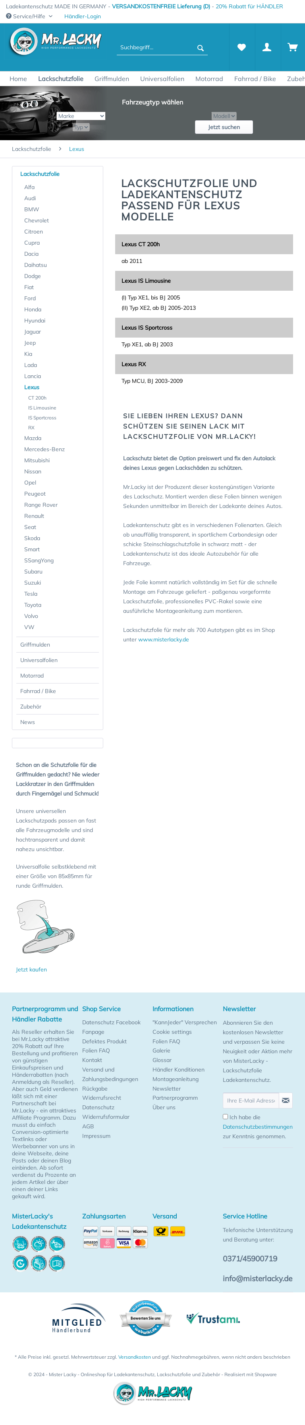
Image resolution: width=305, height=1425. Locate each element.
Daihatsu (35, 264)
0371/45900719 (250, 1258)
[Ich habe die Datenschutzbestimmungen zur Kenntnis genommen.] (225, 1116)
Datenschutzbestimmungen (258, 1126)
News (27, 722)
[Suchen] (200, 47)
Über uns (164, 1107)
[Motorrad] (209, 78)
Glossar (162, 1060)
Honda (32, 309)
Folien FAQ (96, 1050)
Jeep (30, 342)
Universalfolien (39, 660)
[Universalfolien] (162, 78)
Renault (34, 515)
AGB (88, 1126)
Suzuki (32, 582)
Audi (30, 198)
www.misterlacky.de (163, 639)
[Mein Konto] (267, 47)
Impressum (96, 1135)
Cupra (32, 242)
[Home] (18, 78)
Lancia (32, 376)
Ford (30, 298)
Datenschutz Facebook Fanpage (111, 1027)
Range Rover (41, 504)
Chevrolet (36, 220)
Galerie (161, 1050)
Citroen (33, 231)
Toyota (32, 604)
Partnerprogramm (175, 1097)
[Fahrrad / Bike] (255, 78)
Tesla (30, 593)
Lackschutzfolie (40, 174)
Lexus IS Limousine (146, 280)
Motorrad (32, 675)
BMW (31, 209)
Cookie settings (172, 1031)
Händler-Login (82, 16)
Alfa (29, 187)
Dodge (32, 276)
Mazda (32, 438)
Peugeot (35, 493)
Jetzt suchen (224, 127)
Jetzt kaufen (31, 969)
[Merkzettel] (241, 47)
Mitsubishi (37, 460)
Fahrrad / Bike (38, 691)
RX (31, 428)
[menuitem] (82, 16)
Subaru (33, 571)
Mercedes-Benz (44, 449)
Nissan (32, 471)
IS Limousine (42, 408)
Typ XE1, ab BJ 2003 (147, 344)
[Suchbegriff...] (162, 47)
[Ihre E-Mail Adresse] (251, 1100)
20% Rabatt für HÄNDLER (249, 6)
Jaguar (32, 331)
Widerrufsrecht (101, 1097)
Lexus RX (134, 364)
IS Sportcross (42, 418)
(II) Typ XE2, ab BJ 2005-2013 (159, 307)
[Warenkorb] (293, 47)
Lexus (31, 387)
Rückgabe (95, 1088)
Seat (30, 527)
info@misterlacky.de (257, 1278)
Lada (30, 365)
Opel (30, 482)
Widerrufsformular (105, 1116)
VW (29, 627)
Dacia (31, 253)
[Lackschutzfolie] (61, 78)
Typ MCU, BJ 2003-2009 (152, 380)
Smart (32, 549)
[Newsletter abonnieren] (286, 1100)
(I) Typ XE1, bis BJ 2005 (151, 297)
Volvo (31, 616)
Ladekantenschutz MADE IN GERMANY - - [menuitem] (144, 6)
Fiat (29, 287)
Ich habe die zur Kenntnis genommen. (258, 1127)
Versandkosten (134, 1357)
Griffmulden (35, 644)
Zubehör (30, 706)
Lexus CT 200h (141, 244)
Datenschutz (98, 1107)
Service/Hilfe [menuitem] (26, 16)
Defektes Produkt (104, 1041)
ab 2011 (132, 261)
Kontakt (92, 1060)
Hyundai (34, 320)
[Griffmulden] (112, 78)
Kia (28, 353)
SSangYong (39, 560)
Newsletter (166, 1088)
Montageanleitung (175, 1079)
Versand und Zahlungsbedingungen (110, 1074)
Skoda (32, 538)
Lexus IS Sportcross (147, 327)
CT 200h (37, 398)
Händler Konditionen (178, 1069)
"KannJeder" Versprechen (184, 1022)
